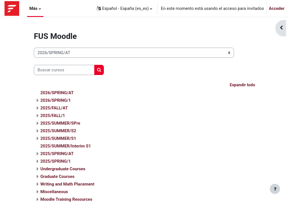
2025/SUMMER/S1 (58, 138)
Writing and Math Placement (67, 184)
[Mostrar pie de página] (275, 189)
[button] (124, 8)
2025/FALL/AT (54, 108)
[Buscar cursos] (64, 70)
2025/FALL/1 (52, 115)
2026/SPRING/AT (57, 93)
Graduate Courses (57, 176)
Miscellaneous (54, 192)
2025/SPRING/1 (55, 161)
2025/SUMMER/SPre (60, 123)
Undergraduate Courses (63, 169)
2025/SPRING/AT (57, 153)
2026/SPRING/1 (55, 100)
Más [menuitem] (33, 8)
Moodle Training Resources (66, 199)
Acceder (277, 8)
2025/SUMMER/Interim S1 (65, 146)
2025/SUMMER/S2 (58, 131)
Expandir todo (242, 85)
